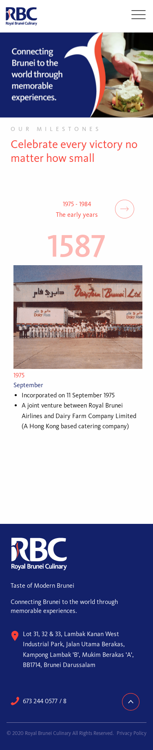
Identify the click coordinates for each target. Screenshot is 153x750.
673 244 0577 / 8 (45, 701)
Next (124, 209)
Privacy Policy (131, 733)
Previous (28, 209)
